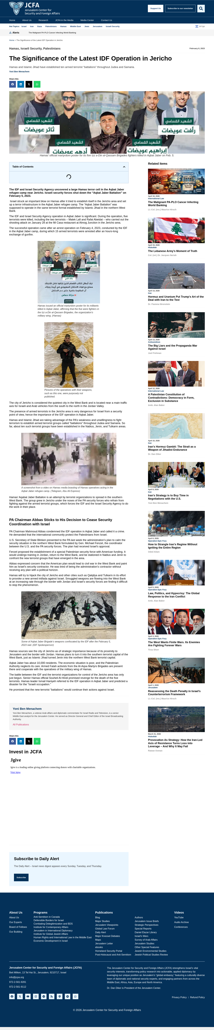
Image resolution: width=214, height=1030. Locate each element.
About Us (27, 20)
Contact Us (106, 20)
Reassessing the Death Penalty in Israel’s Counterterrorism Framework (174, 691)
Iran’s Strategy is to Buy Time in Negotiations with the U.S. (168, 496)
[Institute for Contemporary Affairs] (63, 927)
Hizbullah (152, 247)
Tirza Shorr (153, 648)
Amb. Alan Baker (156, 404)
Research (43, 20)
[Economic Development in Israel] (63, 941)
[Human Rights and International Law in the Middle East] (63, 937)
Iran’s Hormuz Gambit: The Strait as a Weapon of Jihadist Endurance (172, 447)
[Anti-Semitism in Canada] (63, 917)
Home (12, 20)
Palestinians (52, 48)
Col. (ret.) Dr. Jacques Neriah (162, 255)
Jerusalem (153, 686)
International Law (156, 198)
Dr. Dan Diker (154, 453)
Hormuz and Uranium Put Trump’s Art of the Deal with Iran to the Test (176, 298)
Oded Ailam (153, 551)
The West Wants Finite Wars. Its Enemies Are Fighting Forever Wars (174, 642)
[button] (12, 84)
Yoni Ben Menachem (19, 71)
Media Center (87, 20)
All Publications (21, 724)
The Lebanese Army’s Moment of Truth (172, 250)
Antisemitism (154, 341)
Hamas (14, 48)
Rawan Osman (155, 749)
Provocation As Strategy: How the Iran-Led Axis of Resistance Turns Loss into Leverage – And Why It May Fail (175, 741)
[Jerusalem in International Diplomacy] (63, 931)
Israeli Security (31, 48)
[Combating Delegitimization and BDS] (63, 924)
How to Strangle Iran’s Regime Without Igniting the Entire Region (172, 545)
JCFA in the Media (64, 20)
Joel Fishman (154, 352)
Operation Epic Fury (157, 540)
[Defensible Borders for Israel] (63, 920)
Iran (150, 293)
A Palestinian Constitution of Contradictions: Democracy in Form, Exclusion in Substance (171, 397)
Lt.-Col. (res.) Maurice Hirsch (162, 209)
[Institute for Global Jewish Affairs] (63, 934)
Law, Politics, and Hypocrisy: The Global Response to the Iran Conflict (173, 594)
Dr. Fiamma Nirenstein (159, 304)
